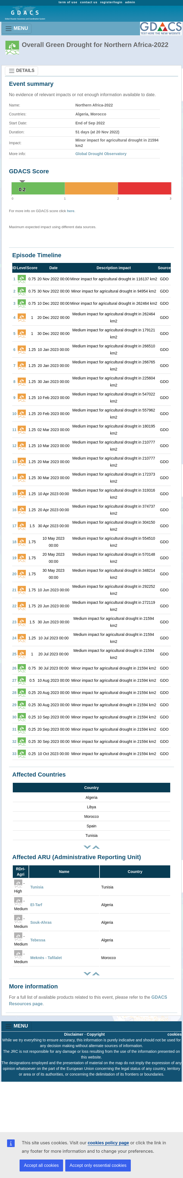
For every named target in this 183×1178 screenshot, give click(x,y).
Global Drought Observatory (100, 154)
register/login (111, 2)
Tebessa (37, 940)
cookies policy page (108, 1143)
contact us (88, 2)
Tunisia (37, 887)
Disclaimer (73, 1034)
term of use (67, 2)
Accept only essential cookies (98, 1165)
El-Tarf (36, 905)
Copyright (96, 1034)
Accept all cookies (41, 1165)
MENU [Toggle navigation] (16, 28)
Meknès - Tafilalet (46, 958)
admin (130, 2)
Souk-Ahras (41, 922)
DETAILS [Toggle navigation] (21, 71)
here (70, 211)
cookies (175, 1034)
